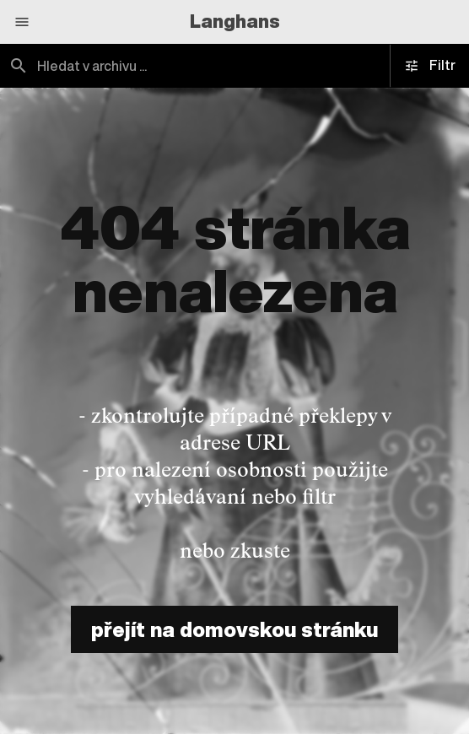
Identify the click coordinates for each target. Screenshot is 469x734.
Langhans (235, 21)
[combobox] (234, 66)
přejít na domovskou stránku (234, 629)
